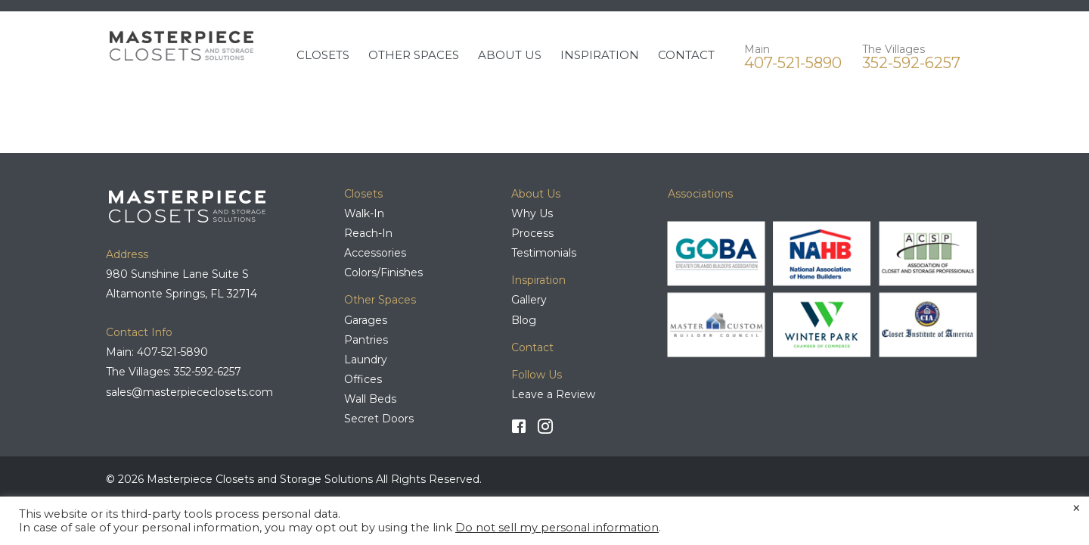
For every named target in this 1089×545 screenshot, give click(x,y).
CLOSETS (322, 55)
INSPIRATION (599, 55)
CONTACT (686, 55)
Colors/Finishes (383, 272)
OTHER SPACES (413, 55)
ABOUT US (509, 55)
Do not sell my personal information (557, 527)
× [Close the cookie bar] (1076, 508)
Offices (363, 379)
